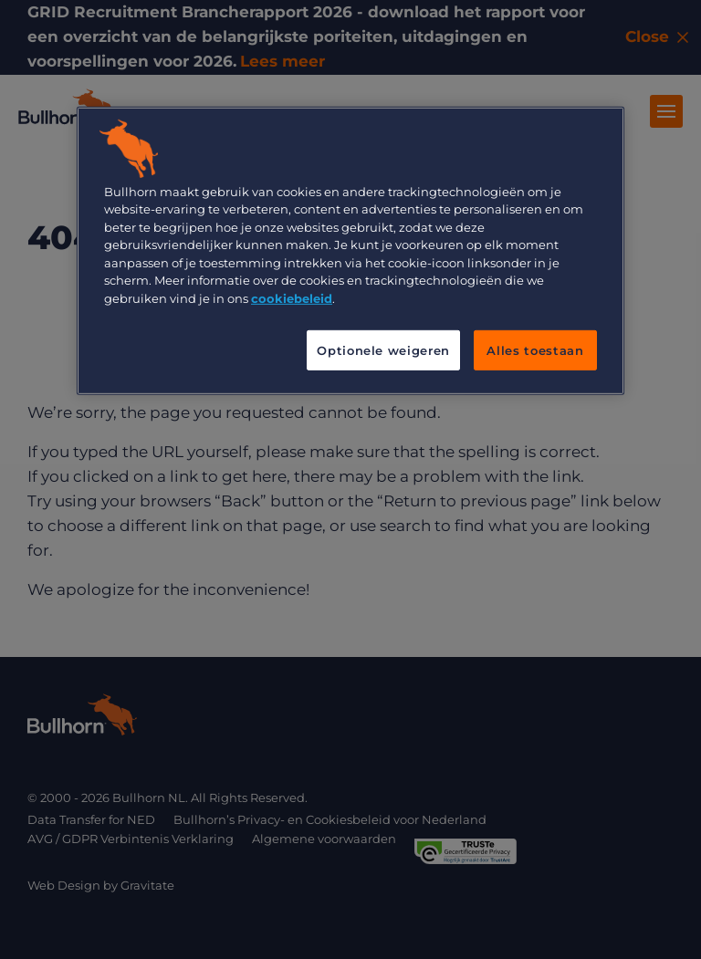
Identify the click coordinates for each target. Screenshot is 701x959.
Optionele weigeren (383, 350)
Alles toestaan (535, 350)
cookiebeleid (291, 297)
